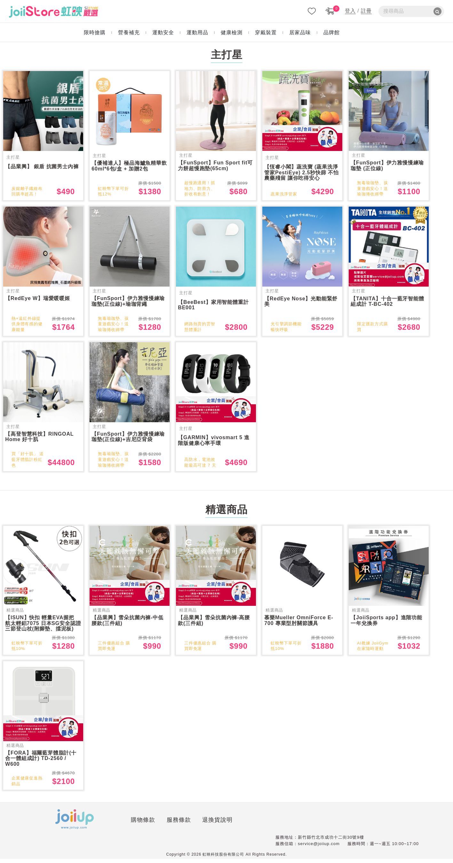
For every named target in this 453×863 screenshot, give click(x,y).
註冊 (366, 10)
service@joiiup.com (319, 847)
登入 (350, 10)
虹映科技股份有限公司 (223, 858)
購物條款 (94, 825)
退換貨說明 (169, 825)
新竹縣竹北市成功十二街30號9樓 (331, 841)
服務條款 (130, 825)
